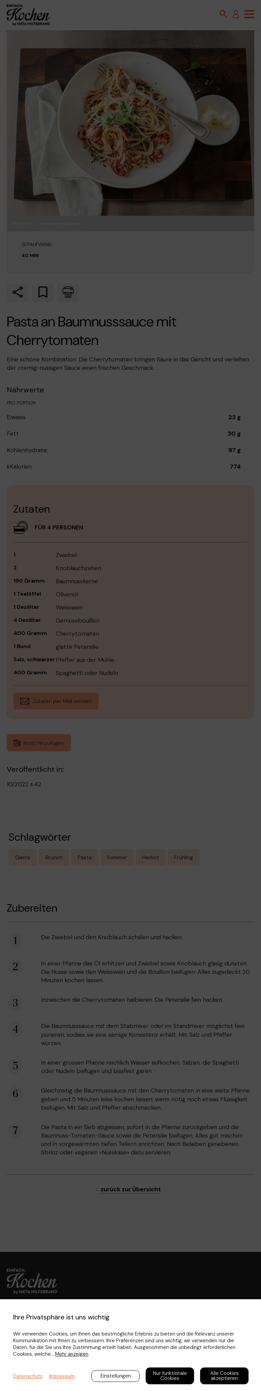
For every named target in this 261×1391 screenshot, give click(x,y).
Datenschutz (27, 1376)
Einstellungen (116, 1376)
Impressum (62, 1376)
